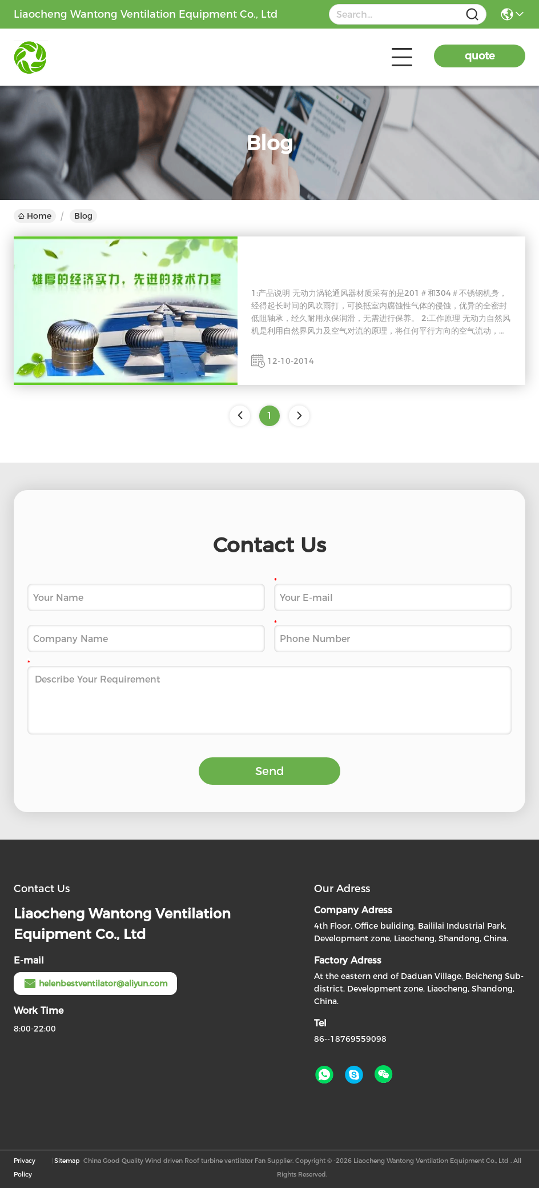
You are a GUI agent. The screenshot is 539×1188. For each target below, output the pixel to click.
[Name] (472, 14)
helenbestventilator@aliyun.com (95, 983)
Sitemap (66, 1161)
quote (480, 56)
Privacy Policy (24, 1167)
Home (34, 216)
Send (269, 771)
